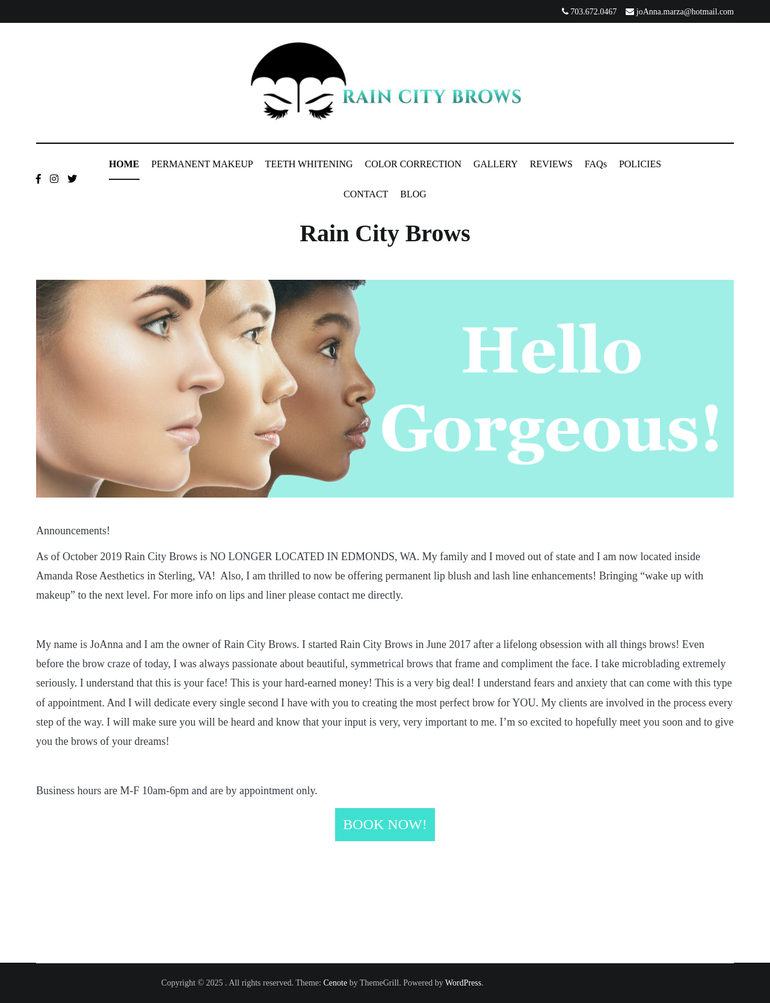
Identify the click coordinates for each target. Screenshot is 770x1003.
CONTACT (365, 194)
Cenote (335, 982)
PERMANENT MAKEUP (202, 164)
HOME (124, 164)
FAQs (596, 164)
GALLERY (495, 164)
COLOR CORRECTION (413, 164)
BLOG (413, 194)
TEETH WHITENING (309, 164)
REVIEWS (551, 164)
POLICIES (640, 164)
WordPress (463, 982)
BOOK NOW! (385, 824)
